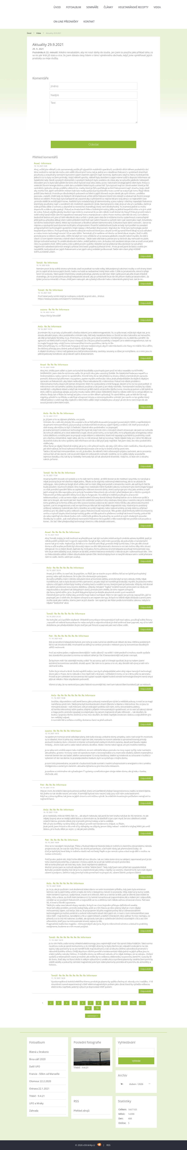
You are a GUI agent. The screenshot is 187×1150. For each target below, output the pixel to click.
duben (132, 1084)
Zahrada (33, 1110)
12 (133, 1003)
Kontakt (89, 21)
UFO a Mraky (36, 1103)
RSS (108, 1145)
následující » (92, 1015)
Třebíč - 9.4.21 (37, 1095)
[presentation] (93, 131)
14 (88, 1008)
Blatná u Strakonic (39, 1051)
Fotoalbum (73, 7)
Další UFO (34, 1066)
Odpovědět (145, 256)
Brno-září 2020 (37, 1059)
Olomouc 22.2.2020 (40, 1081)
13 (142, 1003)
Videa (157, 7)
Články (108, 7)
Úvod (57, 7)
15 (97, 1008)
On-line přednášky (66, 21)
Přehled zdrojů (81, 1110)
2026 (140, 1084)
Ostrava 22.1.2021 (39, 1088)
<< (122, 1084)
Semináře (92, 7)
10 (115, 1003)
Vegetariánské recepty (133, 7)
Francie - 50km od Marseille (44, 1073)
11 (124, 1003)
